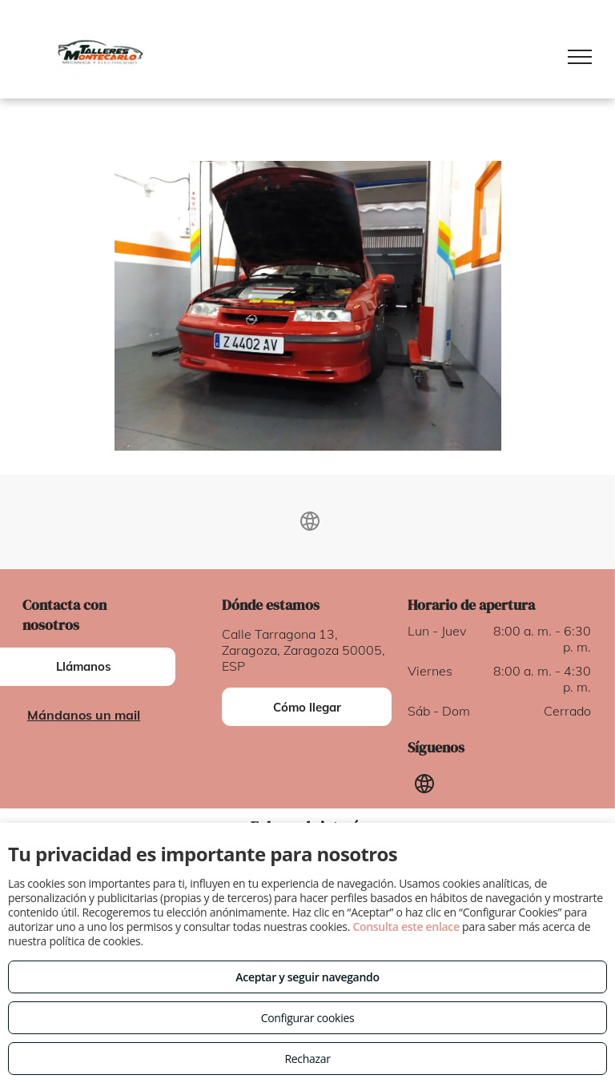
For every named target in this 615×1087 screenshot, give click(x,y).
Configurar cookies (308, 1017)
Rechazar (307, 1058)
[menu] (580, 57)
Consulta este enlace (405, 926)
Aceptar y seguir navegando (307, 977)
